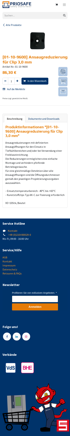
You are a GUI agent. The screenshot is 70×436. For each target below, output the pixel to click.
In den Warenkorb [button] (34, 81)
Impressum (9, 265)
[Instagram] (26, 337)
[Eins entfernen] (5, 81)
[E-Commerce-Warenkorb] (57, 5)
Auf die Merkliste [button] (14, 89)
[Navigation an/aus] (64, 4)
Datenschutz (9, 269)
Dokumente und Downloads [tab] (44, 118)
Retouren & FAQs (12, 273)
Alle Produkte (12, 25)
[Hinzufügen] (17, 81)
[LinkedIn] (17, 337)
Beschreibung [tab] (14, 118)
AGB (4, 257)
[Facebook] (7, 337)
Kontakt (13, 230)
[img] (63, 71)
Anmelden (34, 306)
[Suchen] (64, 15)
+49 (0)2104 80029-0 (19, 234)
